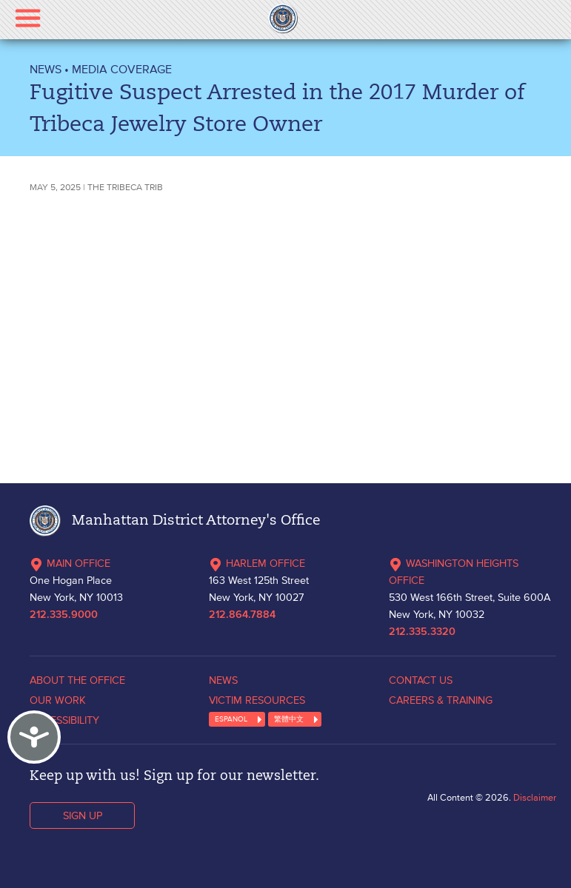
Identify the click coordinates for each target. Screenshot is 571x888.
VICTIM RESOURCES (257, 700)
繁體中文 (289, 719)
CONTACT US (421, 680)
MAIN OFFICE (70, 563)
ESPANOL (231, 719)
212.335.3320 (422, 632)
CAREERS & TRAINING (440, 700)
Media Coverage (122, 68)
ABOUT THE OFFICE (77, 680)
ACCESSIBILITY (64, 720)
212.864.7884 (242, 615)
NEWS (45, 68)
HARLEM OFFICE (257, 563)
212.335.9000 (64, 615)
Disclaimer (534, 797)
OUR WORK (58, 700)
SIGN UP (82, 815)
